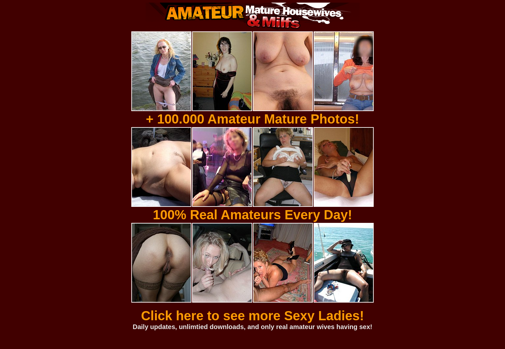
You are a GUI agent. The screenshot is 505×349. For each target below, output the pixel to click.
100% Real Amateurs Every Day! (252, 215)
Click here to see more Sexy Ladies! (252, 315)
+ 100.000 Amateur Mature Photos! (252, 119)
